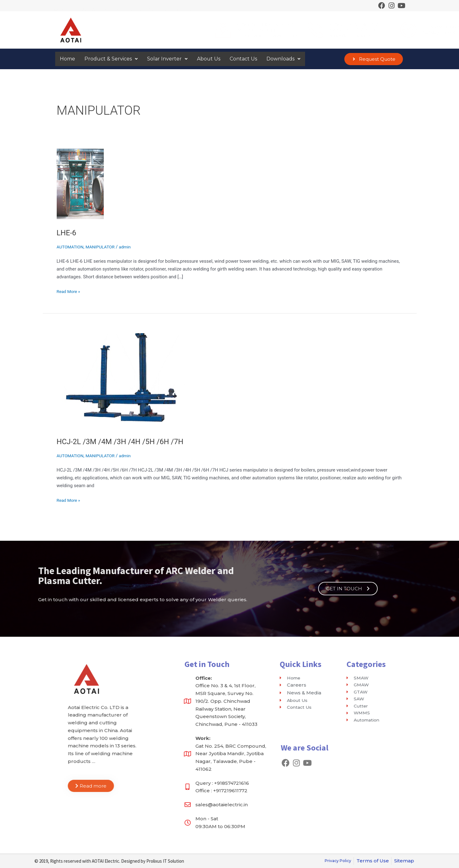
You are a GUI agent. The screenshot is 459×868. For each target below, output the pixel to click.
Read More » (70, 291)
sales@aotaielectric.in (279, 35)
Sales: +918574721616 (278, 30)
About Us (208, 59)
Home (67, 59)
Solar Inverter (167, 59)
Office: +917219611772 (279, 24)
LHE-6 (67, 232)
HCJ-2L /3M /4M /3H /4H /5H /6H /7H (126, 441)
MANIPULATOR (104, 247)
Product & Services (111, 59)
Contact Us (243, 59)
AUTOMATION (71, 247)
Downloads (283, 59)
